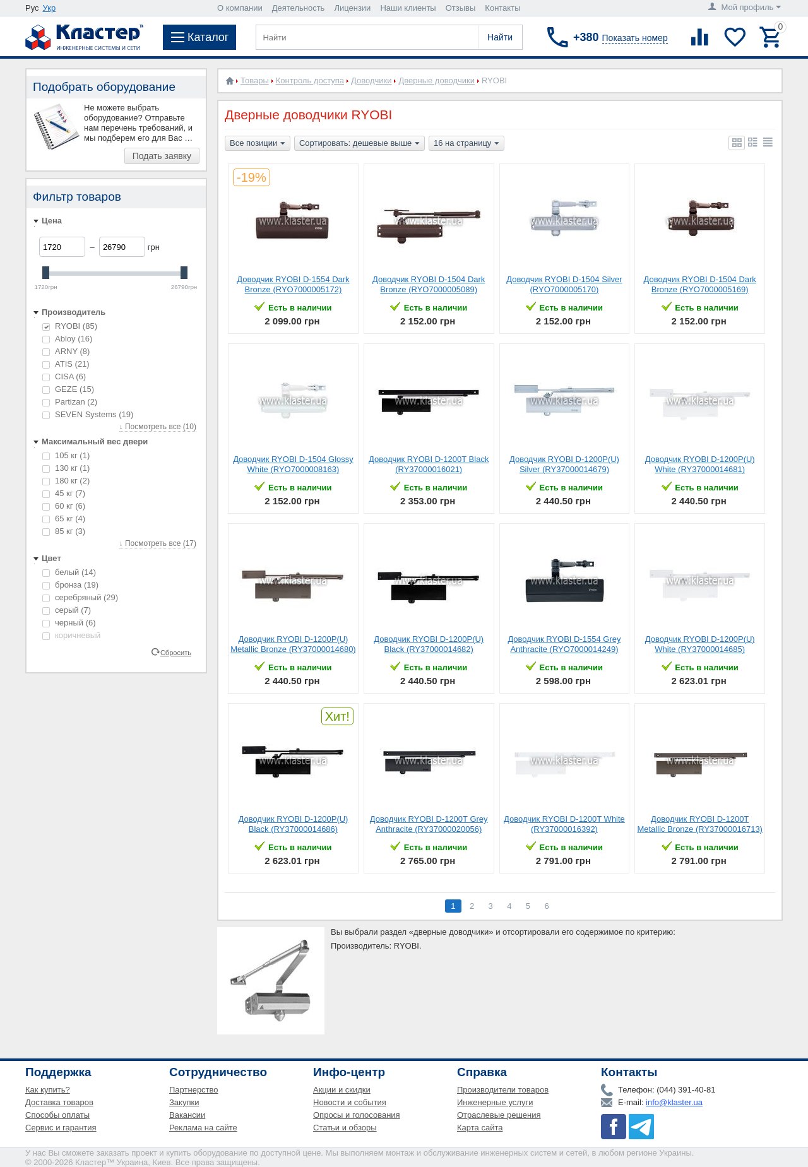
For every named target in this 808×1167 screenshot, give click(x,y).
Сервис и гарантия (61, 1127)
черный (69, 622)
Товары (255, 80)
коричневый (71, 635)
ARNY (66, 351)
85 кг (63, 531)
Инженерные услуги (495, 1102)
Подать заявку (162, 156)
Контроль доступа (310, 80)
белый (69, 572)
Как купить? (47, 1089)
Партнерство (193, 1089)
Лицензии (352, 8)
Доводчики (371, 80)
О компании (240, 8)
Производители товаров (503, 1089)
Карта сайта (479, 1127)
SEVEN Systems (87, 414)
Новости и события (349, 1102)
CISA (64, 376)
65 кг (63, 518)
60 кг (63, 506)
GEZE (68, 389)
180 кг (66, 480)
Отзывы (461, 8)
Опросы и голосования (356, 1115)
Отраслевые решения (499, 1115)
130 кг (66, 468)
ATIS (66, 364)
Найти (500, 37)
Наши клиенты (408, 8)
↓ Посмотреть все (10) (157, 426)
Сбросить (175, 652)
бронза (70, 584)
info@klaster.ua (674, 1102)
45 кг (63, 493)
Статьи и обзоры (345, 1127)
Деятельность (298, 8)
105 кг (66, 455)
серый (66, 610)
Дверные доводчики (436, 80)
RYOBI (69, 326)
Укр (49, 8)
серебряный (80, 597)
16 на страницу (466, 144)
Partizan (69, 401)
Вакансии (187, 1115)
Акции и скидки (342, 1089)
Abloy (67, 338)
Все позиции (257, 144)
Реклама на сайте (203, 1127)
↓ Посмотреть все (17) (157, 543)
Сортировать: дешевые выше (359, 144)
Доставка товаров (59, 1102)
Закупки (184, 1102)
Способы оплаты (57, 1115)
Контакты (502, 8)
